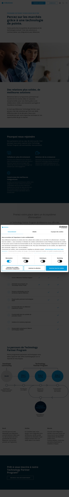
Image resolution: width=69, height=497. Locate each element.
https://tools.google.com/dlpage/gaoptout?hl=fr (48, 253)
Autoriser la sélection (34, 268)
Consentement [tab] (12, 231)
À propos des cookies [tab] (57, 231)
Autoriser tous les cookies (56, 268)
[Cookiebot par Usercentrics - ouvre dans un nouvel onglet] (60, 227)
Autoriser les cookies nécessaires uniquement (12, 268)
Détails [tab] (35, 231)
